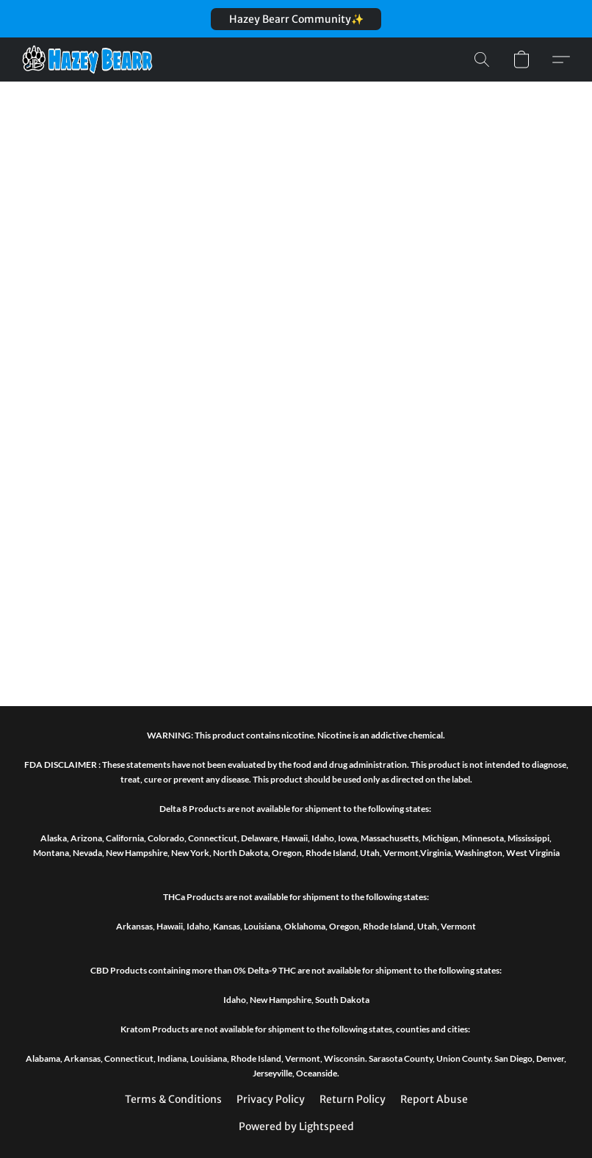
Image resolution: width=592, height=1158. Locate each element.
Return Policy (353, 1099)
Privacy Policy (271, 1099)
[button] (296, 19)
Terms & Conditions (173, 1099)
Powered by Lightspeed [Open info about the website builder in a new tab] (296, 1126)
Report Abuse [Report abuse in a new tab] (434, 1099)
